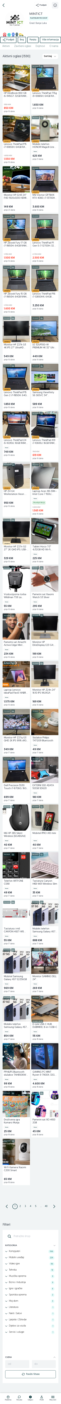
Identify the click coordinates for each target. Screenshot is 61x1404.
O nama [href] (53, 46)
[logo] (8, 1399)
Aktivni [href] (6, 46)
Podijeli (41, 5)
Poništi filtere (31, 1374)
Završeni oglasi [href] (22, 46)
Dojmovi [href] (40, 46)
